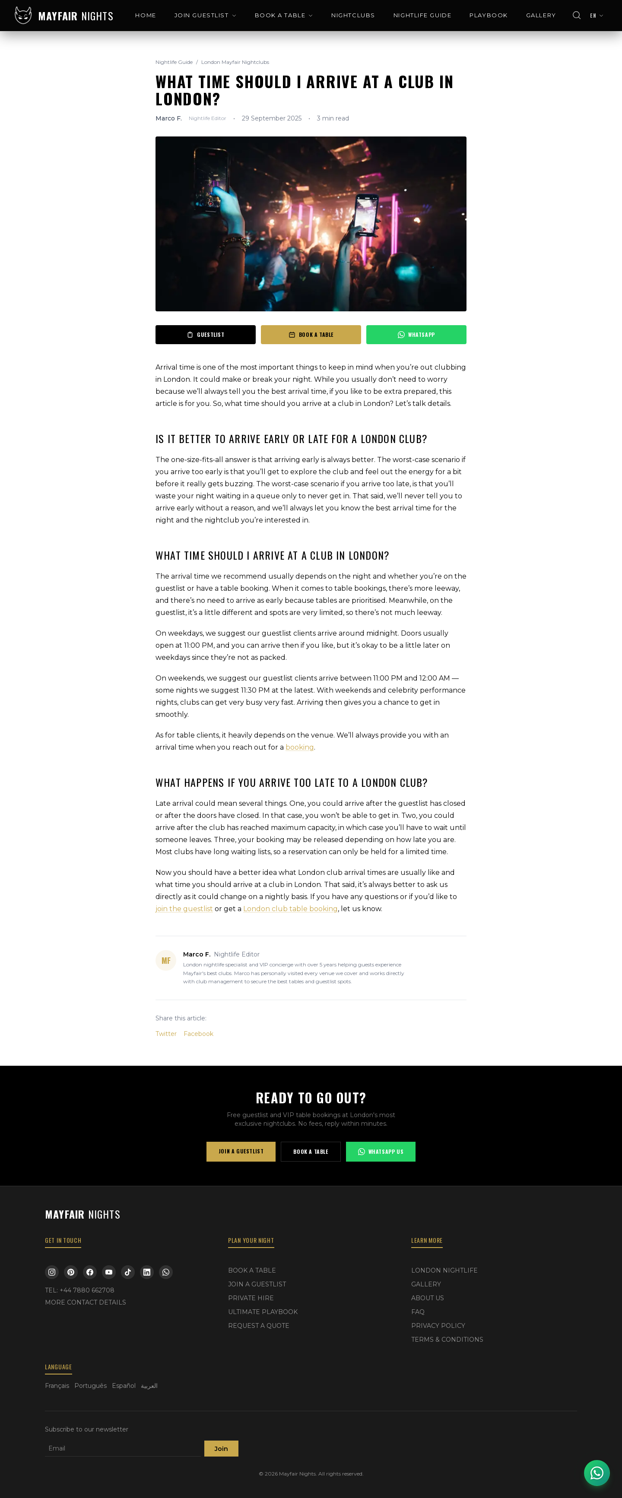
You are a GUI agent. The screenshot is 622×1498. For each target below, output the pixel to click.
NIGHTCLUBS (353, 15)
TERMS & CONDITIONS (447, 1339)
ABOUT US (427, 1298)
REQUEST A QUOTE (258, 1326)
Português (90, 1386)
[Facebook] (90, 1272)
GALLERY (541, 15)
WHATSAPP (416, 334)
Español (124, 1386)
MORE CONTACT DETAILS (85, 1302)
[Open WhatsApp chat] (597, 1473)
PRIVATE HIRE (251, 1298)
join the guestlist (184, 909)
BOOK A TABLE (284, 15)
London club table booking (290, 909)
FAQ (418, 1312)
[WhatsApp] (166, 1272)
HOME (145, 15)
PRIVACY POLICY (438, 1326)
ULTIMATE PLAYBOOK (263, 1312)
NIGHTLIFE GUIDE (422, 15)
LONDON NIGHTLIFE (444, 1270)
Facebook (198, 1034)
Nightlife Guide (174, 62)
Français (57, 1386)
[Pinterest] (71, 1272)
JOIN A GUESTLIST (241, 1151)
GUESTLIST (205, 334)
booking (300, 747)
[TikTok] (128, 1272)
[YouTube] (109, 1272)
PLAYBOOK (489, 15)
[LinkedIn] (147, 1272)
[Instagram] (52, 1272)
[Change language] (597, 15)
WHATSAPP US (381, 1151)
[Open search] (577, 15)
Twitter (166, 1034)
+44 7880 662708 (87, 1290)
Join (221, 1449)
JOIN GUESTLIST (206, 15)
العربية (149, 1386)
